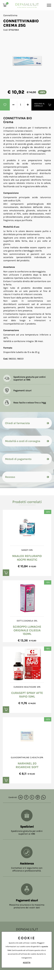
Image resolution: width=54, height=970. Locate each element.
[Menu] (48, 5)
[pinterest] (38, 797)
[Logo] (27, 4)
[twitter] (32, 797)
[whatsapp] (43, 797)
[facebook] (26, 797)
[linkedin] (20, 797)
